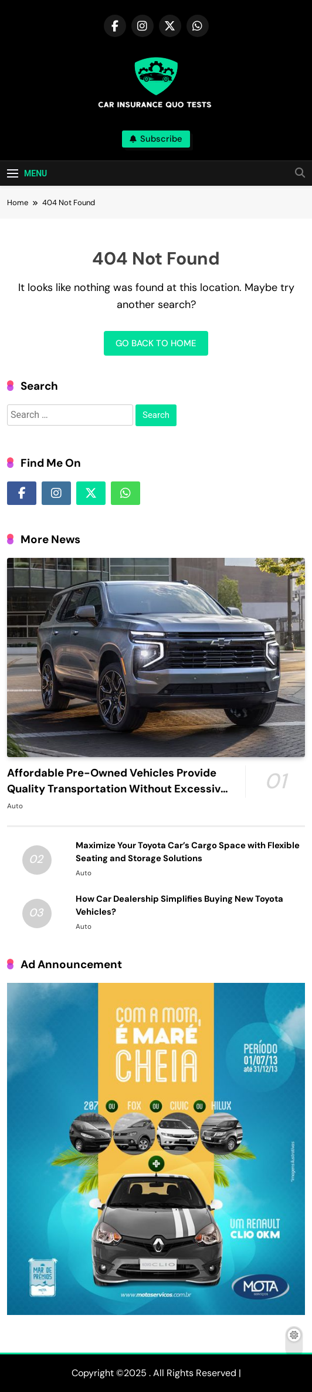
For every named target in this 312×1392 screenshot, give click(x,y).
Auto (15, 805)
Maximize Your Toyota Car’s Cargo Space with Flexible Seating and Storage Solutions (188, 851)
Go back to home (156, 343)
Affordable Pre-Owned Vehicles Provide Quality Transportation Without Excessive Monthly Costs (117, 789)
